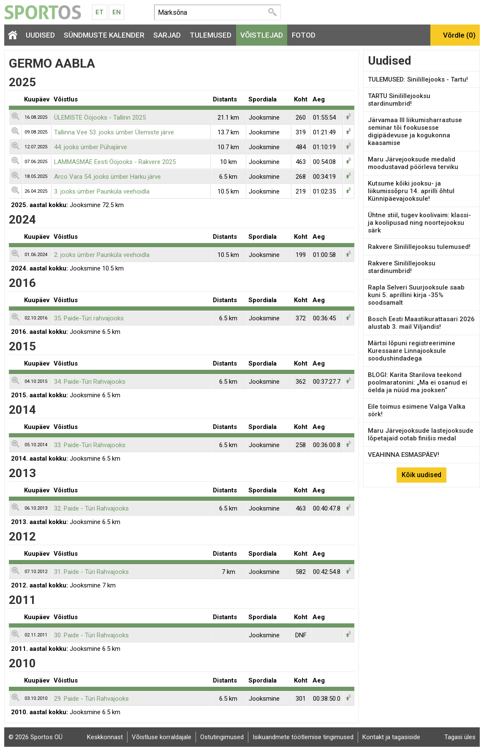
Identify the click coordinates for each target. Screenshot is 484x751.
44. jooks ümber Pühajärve (90, 147)
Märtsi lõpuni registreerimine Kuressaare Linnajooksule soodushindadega (411, 350)
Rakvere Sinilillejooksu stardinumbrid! (401, 267)
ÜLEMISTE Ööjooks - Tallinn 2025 (100, 117)
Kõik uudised (421, 475)
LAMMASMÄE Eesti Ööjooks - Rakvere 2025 (115, 162)
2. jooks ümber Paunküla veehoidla (102, 255)
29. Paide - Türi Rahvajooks (91, 698)
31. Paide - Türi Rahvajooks (91, 572)
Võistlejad (261, 35)
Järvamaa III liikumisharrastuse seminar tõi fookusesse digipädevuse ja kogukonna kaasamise (415, 131)
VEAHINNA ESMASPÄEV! (403, 455)
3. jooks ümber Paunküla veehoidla (102, 191)
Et (99, 12)
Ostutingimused (222, 737)
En (116, 12)
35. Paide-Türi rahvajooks (89, 318)
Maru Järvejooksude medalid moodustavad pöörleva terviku (413, 163)
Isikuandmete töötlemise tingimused (303, 737)
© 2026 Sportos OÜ (35, 737)
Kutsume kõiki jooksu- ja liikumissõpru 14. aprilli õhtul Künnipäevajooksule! (411, 191)
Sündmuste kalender (104, 35)
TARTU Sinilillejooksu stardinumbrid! (399, 99)
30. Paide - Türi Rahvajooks (91, 635)
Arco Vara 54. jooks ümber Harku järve (107, 176)
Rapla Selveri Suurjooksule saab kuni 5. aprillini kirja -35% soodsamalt (416, 295)
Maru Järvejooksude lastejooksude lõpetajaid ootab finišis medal (420, 434)
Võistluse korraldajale (161, 737)
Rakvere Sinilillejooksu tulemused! (419, 247)
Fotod (303, 35)
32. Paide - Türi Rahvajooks (91, 508)
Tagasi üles (460, 737)
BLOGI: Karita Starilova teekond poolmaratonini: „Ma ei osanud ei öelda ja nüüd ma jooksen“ (417, 382)
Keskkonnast (105, 737)
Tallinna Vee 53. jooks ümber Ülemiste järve (114, 132)
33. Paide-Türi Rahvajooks (89, 445)
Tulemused (210, 35)
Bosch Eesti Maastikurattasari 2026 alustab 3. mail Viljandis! (421, 322)
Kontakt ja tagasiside (391, 737)
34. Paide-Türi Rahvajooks (89, 381)
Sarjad (167, 35)
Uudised (40, 35)
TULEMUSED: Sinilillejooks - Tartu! (418, 79)
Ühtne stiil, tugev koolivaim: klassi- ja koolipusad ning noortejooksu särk (419, 222)
